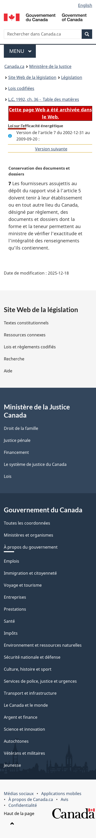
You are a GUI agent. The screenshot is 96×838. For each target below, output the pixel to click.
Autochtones (16, 741)
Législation (71, 77)
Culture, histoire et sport (27, 669)
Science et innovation (24, 729)
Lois (8, 476)
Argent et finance (20, 717)
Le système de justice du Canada (35, 464)
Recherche (14, 359)
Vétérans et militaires (24, 753)
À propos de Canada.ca (30, 799)
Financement (16, 452)
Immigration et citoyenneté (30, 573)
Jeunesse (12, 765)
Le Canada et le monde (26, 705)
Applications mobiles (61, 793)
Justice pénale (17, 440)
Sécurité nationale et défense (32, 657)
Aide (8, 371)
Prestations (15, 609)
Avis (64, 799)
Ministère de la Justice (50, 66)
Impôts (11, 633)
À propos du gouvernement (31, 547)
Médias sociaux (19, 793)
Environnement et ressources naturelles (43, 645)
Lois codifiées (21, 88)
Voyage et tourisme (23, 585)
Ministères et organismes (28, 535)
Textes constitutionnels (26, 323)
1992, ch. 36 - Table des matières (43, 99)
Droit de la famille (21, 428)
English (85, 5)
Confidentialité (22, 805)
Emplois (11, 561)
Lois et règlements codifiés (30, 347)
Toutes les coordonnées (27, 523)
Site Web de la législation (32, 77)
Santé (9, 621)
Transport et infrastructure (30, 693)
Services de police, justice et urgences (40, 681)
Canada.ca (14, 66)
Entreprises (15, 597)
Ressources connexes (25, 335)
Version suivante (51, 149)
